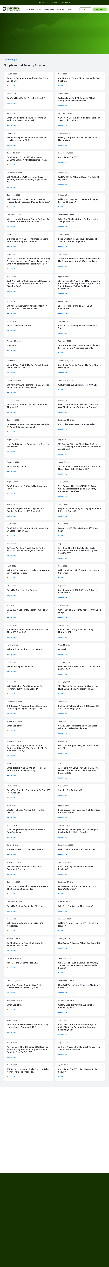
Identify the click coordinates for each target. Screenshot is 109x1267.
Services (38, 9)
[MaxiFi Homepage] (8, 9)
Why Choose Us (49, 9)
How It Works (30, 9)
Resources (60, 9)
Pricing (69, 9)
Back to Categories (11, 60)
